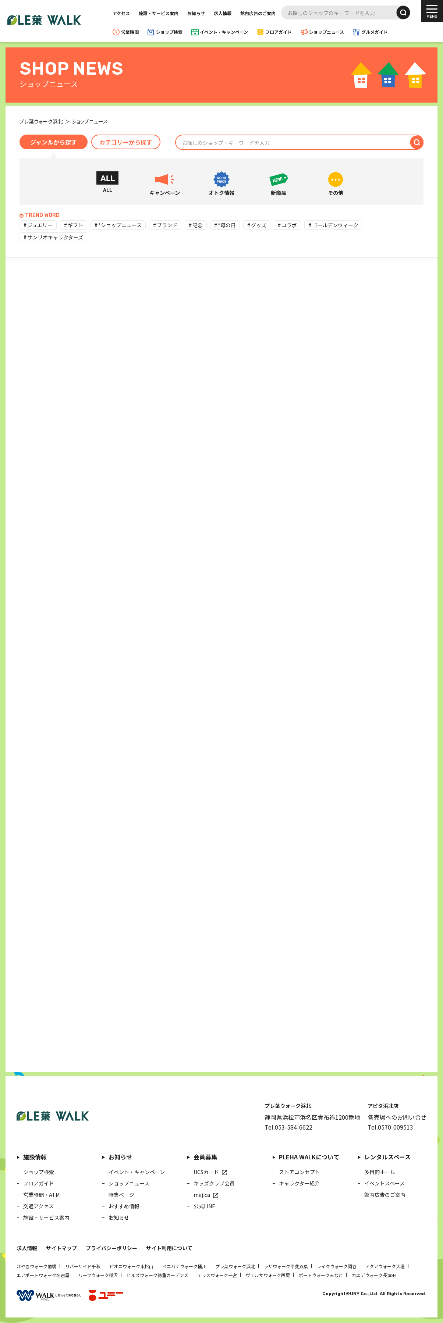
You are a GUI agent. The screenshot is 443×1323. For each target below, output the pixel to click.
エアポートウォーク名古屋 (43, 1275)
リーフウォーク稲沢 (98, 1275)
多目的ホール (379, 1172)
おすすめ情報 (124, 1206)
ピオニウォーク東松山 (131, 1266)
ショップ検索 (169, 32)
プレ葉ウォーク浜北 (235, 1266)
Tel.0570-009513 (390, 1127)
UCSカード (206, 1172)
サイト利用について (169, 1248)
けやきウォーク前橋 (36, 1266)
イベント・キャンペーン (224, 32)
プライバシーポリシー (111, 1248)
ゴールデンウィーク (335, 225)
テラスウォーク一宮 (217, 1275)
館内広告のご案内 (258, 13)
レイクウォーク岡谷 (337, 1266)
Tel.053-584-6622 (288, 1127)
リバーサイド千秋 (82, 1266)
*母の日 (227, 225)
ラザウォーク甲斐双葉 (286, 1266)
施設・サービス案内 (158, 13)
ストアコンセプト (299, 1172)
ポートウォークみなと (321, 1275)
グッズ (258, 225)
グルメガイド (374, 32)
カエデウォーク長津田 (374, 1275)
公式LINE (204, 1206)
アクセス (121, 13)
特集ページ (121, 1194)
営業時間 (130, 32)
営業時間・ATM (41, 1194)
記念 (197, 225)
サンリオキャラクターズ (55, 237)
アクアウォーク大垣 (385, 1266)
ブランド (167, 225)
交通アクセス (38, 1206)
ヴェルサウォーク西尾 (268, 1275)
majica (202, 1194)
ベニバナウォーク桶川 (184, 1266)
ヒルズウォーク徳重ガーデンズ (157, 1275)
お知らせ (196, 13)
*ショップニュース (120, 225)
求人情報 (222, 13)
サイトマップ (61, 1248)
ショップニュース (326, 32)
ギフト (75, 225)
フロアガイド (278, 32)
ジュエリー (40, 225)
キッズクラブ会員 (214, 1183)
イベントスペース (384, 1183)
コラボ (289, 225)
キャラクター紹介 (299, 1183)
